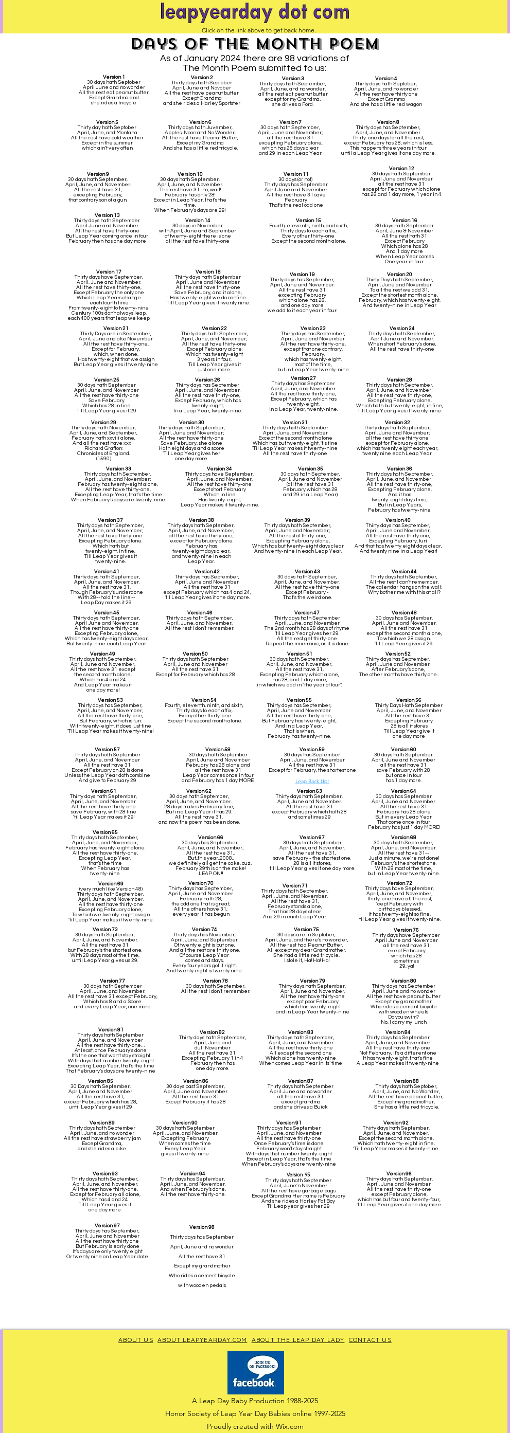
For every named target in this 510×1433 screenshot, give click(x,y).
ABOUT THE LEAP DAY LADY (298, 1340)
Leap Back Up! (312, 781)
